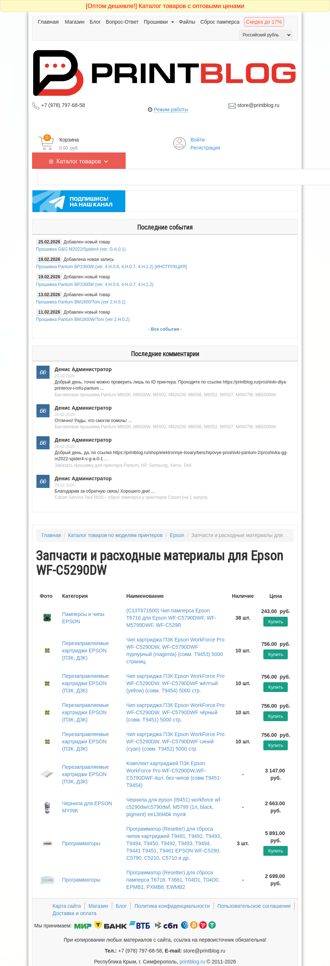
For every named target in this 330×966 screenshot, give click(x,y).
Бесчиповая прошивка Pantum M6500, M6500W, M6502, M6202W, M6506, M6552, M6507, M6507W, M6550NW (165, 394)
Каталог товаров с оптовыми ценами (165, 6)
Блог (95, 22)
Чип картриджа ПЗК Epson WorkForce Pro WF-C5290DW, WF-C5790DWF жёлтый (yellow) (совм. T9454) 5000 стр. (175, 683)
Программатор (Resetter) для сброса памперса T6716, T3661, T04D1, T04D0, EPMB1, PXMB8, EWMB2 (173, 880)
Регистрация (205, 148)
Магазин (75, 22)
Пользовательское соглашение (254, 906)
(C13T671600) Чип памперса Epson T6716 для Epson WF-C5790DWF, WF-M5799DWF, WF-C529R (171, 618)
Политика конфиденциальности (172, 906)
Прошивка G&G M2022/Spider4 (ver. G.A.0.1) (81, 249)
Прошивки (159, 22)
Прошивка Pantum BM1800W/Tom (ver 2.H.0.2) (83, 319)
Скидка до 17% (264, 22)
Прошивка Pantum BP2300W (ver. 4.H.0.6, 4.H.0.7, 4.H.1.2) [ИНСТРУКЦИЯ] (111, 266)
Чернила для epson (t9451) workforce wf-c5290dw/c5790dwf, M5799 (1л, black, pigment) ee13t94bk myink (174, 807)
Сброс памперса (220, 22)
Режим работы (171, 109)
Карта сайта (66, 906)
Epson (177, 535)
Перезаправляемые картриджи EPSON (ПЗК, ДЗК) (85, 650)
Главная (48, 22)
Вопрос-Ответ (122, 22)
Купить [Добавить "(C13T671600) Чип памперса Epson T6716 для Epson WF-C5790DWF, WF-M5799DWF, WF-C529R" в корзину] (275, 621)
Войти (197, 140)
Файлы (187, 22)
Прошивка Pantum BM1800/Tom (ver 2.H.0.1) (81, 302)
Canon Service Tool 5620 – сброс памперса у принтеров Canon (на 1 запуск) (131, 497)
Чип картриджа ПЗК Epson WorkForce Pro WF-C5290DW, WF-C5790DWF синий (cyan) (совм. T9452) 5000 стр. (175, 741)
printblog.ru (192, 962)
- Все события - (165, 329)
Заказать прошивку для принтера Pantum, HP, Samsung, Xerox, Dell (123, 465)
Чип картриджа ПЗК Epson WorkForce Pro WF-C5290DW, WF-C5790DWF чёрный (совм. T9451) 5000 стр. (175, 712)
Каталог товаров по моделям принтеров (115, 535)
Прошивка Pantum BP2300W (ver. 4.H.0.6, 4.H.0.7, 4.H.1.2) (94, 284)
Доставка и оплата (74, 913)
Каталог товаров (82, 160)
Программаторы (81, 843)
